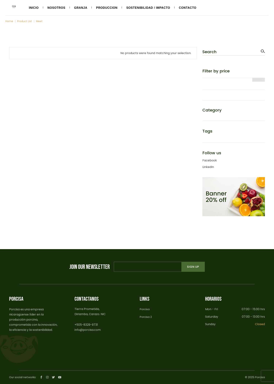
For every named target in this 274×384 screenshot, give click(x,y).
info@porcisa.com (88, 330)
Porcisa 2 (146, 317)
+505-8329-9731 (86, 325)
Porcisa (145, 309)
